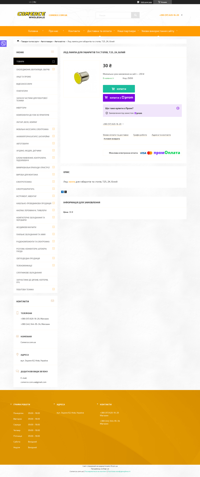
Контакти (74, 31)
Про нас (53, 31)
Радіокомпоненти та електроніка (33, 241)
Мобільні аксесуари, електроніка (32, 129)
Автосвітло (60, 41)
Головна (33, 31)
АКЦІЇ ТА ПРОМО (23, 77)
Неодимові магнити (26, 227)
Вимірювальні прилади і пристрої (33, 167)
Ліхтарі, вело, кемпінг (26, 122)
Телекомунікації (24, 265)
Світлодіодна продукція (28, 258)
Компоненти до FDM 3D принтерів (32, 115)
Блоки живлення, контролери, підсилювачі (31, 159)
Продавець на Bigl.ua (100, 469)
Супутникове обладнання (29, 273)
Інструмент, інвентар (26, 196)
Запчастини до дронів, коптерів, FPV (32, 281)
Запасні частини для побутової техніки (31, 99)
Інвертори (21, 108)
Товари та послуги (30, 41)
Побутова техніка (25, 289)
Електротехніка (24, 182)
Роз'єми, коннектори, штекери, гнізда (31, 250)
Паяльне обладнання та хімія (30, 234)
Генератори (22, 91)
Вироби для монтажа (27, 175)
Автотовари (46, 41)
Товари (20, 61)
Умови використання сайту (157, 31)
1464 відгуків (146, 2)
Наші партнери (126, 31)
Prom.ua (114, 466)
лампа (71, 181)
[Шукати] (135, 15)
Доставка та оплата (99, 31)
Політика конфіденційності (119, 471)
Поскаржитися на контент (96, 471)
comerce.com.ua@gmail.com (33, 382)
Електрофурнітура (25, 189)
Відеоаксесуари (24, 84)
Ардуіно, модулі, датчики (28, 151)
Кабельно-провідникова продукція (33, 203)
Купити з (121, 97)
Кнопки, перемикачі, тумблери (31, 210)
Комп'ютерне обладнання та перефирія (30, 218)
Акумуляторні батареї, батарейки (32, 136)
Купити (121, 89)
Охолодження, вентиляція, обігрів (33, 69)
